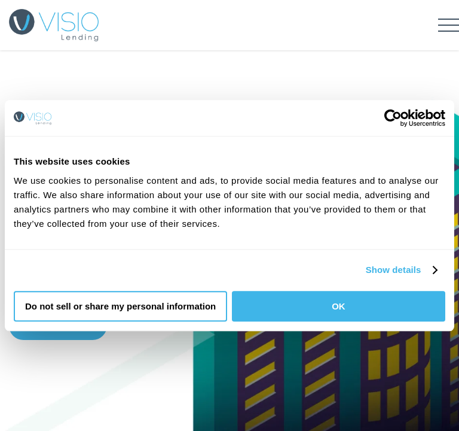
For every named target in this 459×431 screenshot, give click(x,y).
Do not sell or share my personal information (120, 306)
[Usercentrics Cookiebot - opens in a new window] (393, 118)
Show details (393, 270)
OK (338, 306)
